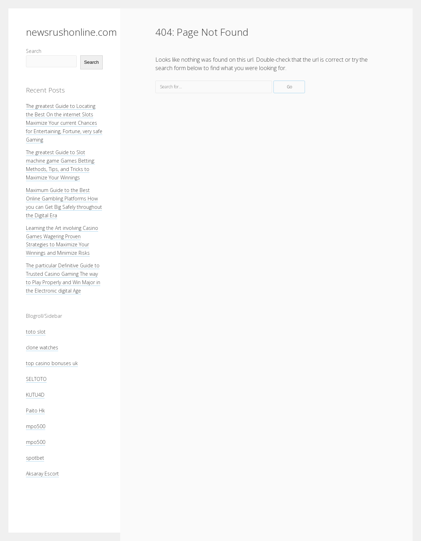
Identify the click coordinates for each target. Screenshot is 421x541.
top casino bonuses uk (52, 363)
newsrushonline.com (71, 32)
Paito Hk (35, 410)
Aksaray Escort (42, 473)
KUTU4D (35, 394)
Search (33, 51)
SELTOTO (36, 379)
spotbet (35, 457)
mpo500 (35, 426)
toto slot (36, 331)
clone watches (42, 347)
